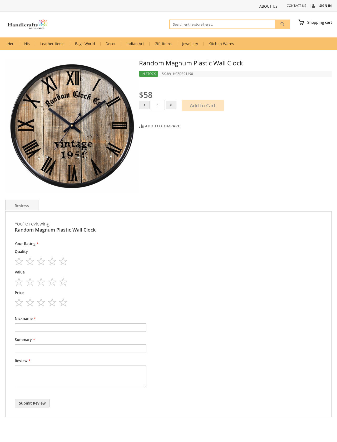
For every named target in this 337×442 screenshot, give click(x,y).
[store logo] (27, 24)
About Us (268, 6)
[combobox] (229, 24)
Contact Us (296, 5)
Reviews (22, 205)
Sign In (325, 6)
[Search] (282, 24)
